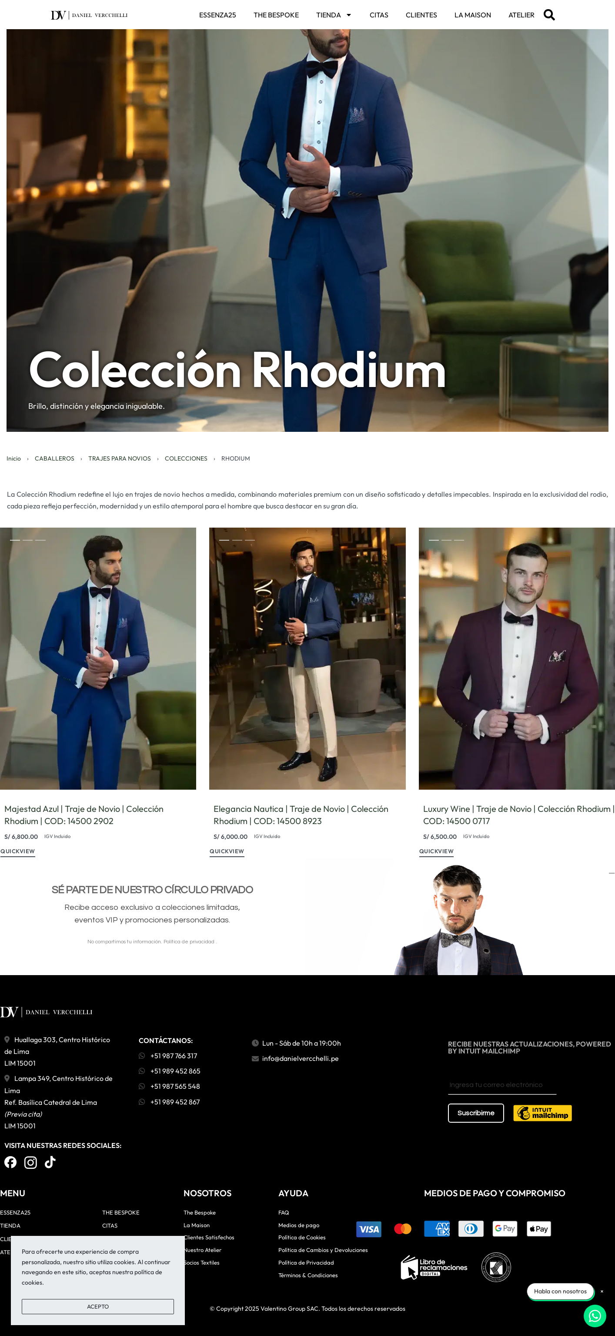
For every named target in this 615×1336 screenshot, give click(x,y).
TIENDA (334, 15)
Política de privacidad (190, 942)
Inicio (14, 458)
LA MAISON (473, 14)
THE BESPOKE (276, 14)
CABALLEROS (54, 458)
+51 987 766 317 (168, 1055)
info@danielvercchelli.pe (300, 1058)
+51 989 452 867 (169, 1101)
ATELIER (521, 14)
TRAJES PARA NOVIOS (119, 458)
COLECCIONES (186, 458)
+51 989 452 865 (170, 1071)
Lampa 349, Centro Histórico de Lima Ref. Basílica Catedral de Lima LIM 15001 (58, 1102)
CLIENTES (421, 14)
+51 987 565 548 (169, 1086)
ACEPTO (98, 1306)
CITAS (379, 14)
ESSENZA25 (217, 14)
